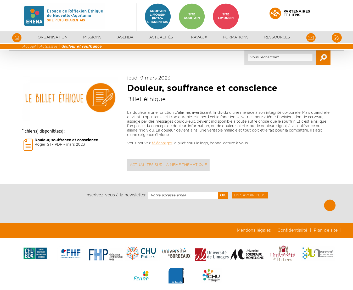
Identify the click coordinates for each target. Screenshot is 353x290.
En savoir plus (250, 195)
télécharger (162, 143)
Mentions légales (254, 230)
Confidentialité (292, 230)
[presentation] (176, 211)
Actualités (161, 37)
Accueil (28, 46)
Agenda (125, 37)
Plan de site (326, 230)
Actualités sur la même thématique (168, 165)
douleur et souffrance (81, 46)
